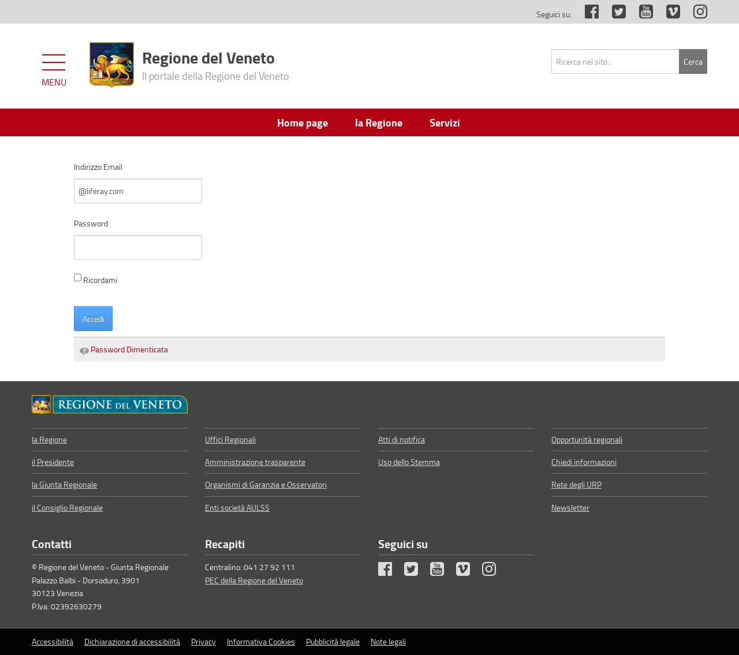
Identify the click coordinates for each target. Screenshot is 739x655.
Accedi (93, 318)
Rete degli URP (576, 484)
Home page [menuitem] (302, 122)
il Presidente (53, 461)
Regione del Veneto (215, 64)
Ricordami (95, 279)
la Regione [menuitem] (378, 122)
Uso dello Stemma (409, 461)
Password (91, 223)
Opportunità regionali (586, 439)
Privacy (203, 641)
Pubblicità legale (333, 641)
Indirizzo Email (98, 166)
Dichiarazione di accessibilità (132, 641)
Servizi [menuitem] (445, 122)
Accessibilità (52, 641)
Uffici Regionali (230, 439)
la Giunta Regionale (64, 484)
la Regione (49, 439)
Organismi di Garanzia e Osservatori (266, 484)
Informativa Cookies (261, 641)
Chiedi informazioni (584, 461)
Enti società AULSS (237, 507)
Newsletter (570, 507)
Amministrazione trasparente (255, 461)
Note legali (388, 641)
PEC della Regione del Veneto (254, 580)
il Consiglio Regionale (67, 507)
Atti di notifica (401, 439)
